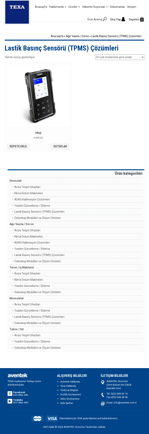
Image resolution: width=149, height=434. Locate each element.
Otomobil (16, 180)
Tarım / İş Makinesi (22, 267)
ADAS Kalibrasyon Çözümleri (32, 199)
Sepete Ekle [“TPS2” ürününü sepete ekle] (18, 146)
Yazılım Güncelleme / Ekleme (32, 205)
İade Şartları (66, 403)
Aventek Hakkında (70, 381)
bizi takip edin (18, 393)
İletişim (131, 6)
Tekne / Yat (17, 329)
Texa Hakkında (68, 385)
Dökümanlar (117, 6)
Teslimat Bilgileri (69, 390)
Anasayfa (41, 6)
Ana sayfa (57, 36)
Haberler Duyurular (95, 6)
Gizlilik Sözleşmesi (70, 394)
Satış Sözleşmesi (69, 398)
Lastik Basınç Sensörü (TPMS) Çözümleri (39, 211)
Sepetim (136, 19)
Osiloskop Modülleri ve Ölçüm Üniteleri (37, 217)
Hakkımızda (57, 6)
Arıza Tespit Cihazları (27, 187)
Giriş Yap (118, 19)
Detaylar (60, 146)
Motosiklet (17, 298)
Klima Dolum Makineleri (28, 193)
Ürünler (74, 6)
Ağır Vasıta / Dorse (77, 36)
